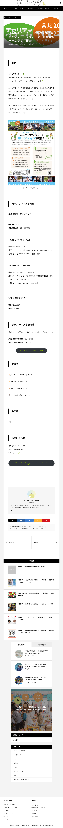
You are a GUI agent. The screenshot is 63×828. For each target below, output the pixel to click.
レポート (16, 759)
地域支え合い (25, 528)
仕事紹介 (16, 763)
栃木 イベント (39, 528)
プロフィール (30, 502)
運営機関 (34, 813)
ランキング (34, 810)
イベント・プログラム (30, 682)
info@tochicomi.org (22, 453)
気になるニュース (29, 655)
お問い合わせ (35, 816)
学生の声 (16, 767)
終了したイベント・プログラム (12, 17)
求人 (15, 775)
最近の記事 (21, 645)
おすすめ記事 (42, 645)
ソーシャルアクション (17, 528)
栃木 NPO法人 (32, 528)
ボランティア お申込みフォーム (31, 351)
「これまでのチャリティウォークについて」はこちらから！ (31, 463)
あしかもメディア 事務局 (20, 526)
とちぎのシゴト (18, 755)
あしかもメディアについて (38, 805)
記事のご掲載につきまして (38, 807)
